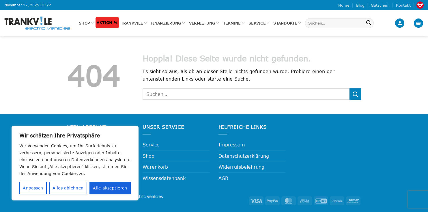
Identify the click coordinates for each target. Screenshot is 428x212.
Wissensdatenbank (164, 178)
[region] (75, 163)
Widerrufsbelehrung (241, 167)
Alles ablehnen (68, 187)
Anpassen (33, 187)
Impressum (231, 144)
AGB (223, 178)
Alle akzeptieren (110, 187)
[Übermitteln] (368, 23)
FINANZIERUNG (168, 23)
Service (258, 23)
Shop (86, 23)
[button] (399, 23)
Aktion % (107, 22)
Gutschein (380, 5)
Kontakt (403, 5)
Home (343, 5)
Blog (360, 5)
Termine (233, 23)
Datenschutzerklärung (243, 156)
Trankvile (134, 23)
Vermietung (204, 23)
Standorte (287, 23)
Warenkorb (155, 167)
